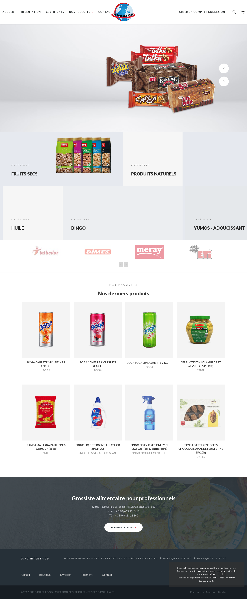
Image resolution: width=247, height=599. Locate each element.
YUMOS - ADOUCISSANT (212, 224)
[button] (224, 68)
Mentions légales (216, 592)
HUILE (18, 228)
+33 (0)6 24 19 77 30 (211, 558)
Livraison (65, 574)
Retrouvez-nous (123, 527)
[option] (123, 78)
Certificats (55, 11)
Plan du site (197, 592)
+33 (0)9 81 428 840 (175, 558)
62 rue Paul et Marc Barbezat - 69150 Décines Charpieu (110, 558)
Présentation (30, 11)
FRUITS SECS (26, 173)
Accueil (8, 11)
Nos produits (79, 11)
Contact (105, 11)
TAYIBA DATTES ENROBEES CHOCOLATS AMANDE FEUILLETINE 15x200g (200, 449)
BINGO (79, 228)
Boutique (45, 574)
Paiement (86, 574)
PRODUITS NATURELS (144, 170)
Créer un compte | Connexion (202, 11)
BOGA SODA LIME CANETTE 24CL (147, 362)
